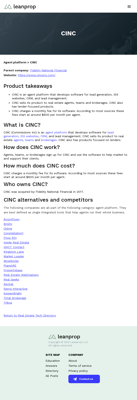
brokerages (49, 140)
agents (18, 140)
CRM (43, 136)
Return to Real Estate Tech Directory (30, 315)
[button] (129, 6)
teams (29, 140)
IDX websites (29, 136)
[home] (19, 4)
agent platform (56, 132)
